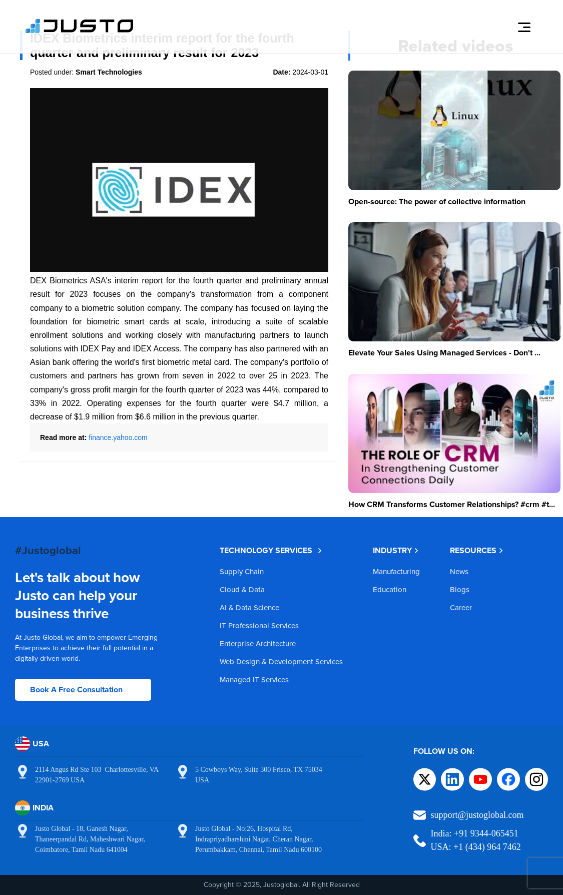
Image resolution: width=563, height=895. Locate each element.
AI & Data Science (249, 607)
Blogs (459, 589)
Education (389, 589)
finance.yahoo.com (118, 437)
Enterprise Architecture (258, 643)
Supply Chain (242, 571)
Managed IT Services (254, 679)
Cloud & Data (242, 589)
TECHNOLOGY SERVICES (271, 550)
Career (461, 607)
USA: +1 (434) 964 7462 (476, 847)
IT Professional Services (259, 625)
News (459, 571)
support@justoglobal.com (477, 815)
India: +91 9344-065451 (474, 833)
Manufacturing (396, 571)
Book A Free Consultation (76, 689)
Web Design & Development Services (281, 661)
